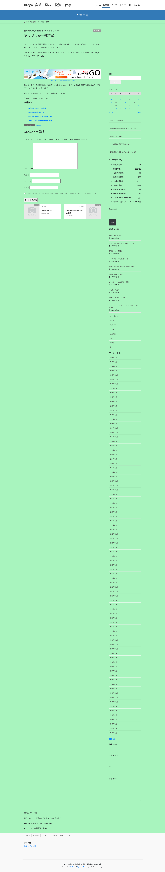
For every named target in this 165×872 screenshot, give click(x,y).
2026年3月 (113, 362)
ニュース (113, 329)
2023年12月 (114, 481)
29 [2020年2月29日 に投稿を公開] (134, 109)
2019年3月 (113, 733)
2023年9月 (113, 494)
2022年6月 (113, 560)
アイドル (113, 320)
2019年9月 (113, 706)
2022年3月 (113, 574)
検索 (111, 74)
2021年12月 (114, 587)
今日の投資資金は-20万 (37, 112)
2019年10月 (114, 702)
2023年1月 (113, 529)
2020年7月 (113, 662)
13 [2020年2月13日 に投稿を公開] (125, 102)
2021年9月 (113, 600)
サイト (26, 187)
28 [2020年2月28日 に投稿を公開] (129, 109)
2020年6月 (113, 666)
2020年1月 (113, 689)
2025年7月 (113, 397)
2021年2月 (113, 631)
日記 (111, 338)
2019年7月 (113, 715)
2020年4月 (113, 675)
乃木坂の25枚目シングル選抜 (74, 211)
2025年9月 (113, 388)
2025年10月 (114, 384)
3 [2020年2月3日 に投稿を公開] (111, 99)
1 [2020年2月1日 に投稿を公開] (134, 96)
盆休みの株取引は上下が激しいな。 (41, 116)
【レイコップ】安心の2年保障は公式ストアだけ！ (62, 81)
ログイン (112, 739)
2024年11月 (114, 432)
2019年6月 (113, 719)
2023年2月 (113, 525)
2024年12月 (114, 428)
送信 (113, 222)
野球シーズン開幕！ (116, 136)
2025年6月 (113, 401)
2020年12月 (114, 640)
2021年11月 (114, 591)
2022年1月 (113, 582)
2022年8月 (113, 552)
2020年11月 (114, 644)
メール (27, 181)
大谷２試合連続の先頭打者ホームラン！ (123, 128)
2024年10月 (114, 437)
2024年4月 (113, 463)
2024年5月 (113, 459)
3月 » (139, 112)
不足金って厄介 (114, 290)
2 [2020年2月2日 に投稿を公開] (138, 96)
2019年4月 (113, 728)
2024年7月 (113, 450)
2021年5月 (113, 618)
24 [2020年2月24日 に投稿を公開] (111, 109)
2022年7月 (113, 556)
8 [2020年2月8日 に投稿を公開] (134, 99)
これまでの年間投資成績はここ (37, 828)
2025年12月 (114, 375)
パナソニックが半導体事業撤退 (40, 120)
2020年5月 (113, 671)
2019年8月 (113, 711)
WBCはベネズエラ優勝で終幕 (119, 282)
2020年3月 (113, 680)
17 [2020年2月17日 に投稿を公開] (111, 106)
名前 (27, 175)
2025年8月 (113, 393)
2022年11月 (114, 538)
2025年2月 (113, 419)
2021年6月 (113, 613)
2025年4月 (113, 410)
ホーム (28, 835)
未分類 (112, 343)
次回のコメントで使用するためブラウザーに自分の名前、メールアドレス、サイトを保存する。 (62, 193)
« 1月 (111, 112)
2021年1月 (113, 635)
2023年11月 (114, 485)
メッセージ (113, 778)
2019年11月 (114, 697)
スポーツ (113, 325)
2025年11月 (114, 379)
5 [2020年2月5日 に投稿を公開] (120, 99)
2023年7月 (113, 503)
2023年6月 (113, 507)
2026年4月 (113, 357)
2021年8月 (113, 605)
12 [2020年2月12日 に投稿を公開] (120, 102)
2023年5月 (113, 512)
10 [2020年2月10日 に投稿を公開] (111, 102)
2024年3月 (113, 468)
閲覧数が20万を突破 (116, 274)
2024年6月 (113, 454)
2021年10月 (114, 596)
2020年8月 (113, 658)
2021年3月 (113, 627)
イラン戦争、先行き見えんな (119, 144)
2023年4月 (113, 516)
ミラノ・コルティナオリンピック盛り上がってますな (124, 306)
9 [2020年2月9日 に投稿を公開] (138, 99)
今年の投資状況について (117, 298)
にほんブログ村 (30, 846)
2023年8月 (113, 499)
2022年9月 (113, 547)
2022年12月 (114, 534)
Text (113, 209)
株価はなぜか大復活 (116, 120)
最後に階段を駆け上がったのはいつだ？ (123, 152)
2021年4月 (113, 622)
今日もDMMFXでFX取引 (37, 108)
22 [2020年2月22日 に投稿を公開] (134, 106)
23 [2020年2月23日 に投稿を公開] (139, 106)
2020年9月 (113, 653)
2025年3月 (113, 415)
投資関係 (97, 30)
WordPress (73, 867)
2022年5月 (113, 565)
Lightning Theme (82, 867)
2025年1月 (113, 424)
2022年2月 (113, 578)
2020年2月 (113, 684)
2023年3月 (113, 521)
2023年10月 (114, 490)
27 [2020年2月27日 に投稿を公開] (125, 109)
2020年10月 (114, 649)
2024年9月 (113, 441)
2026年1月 (113, 371)
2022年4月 (113, 569)
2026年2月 (113, 366)
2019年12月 (114, 693)
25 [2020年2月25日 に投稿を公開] (116, 109)
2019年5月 (113, 724)
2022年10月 (114, 543)
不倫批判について (48, 210)
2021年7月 (113, 609)
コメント (28, 168)
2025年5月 (113, 406)
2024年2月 (113, 472)
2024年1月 (113, 477)
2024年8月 (113, 446)
